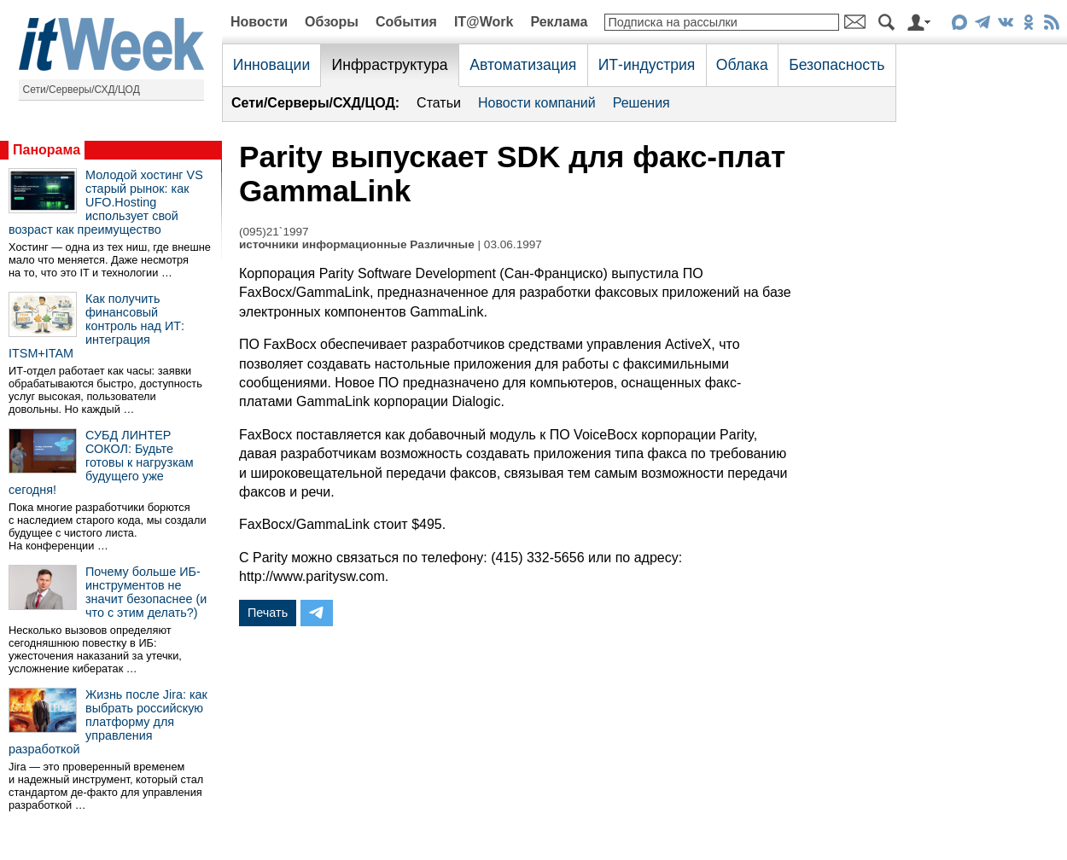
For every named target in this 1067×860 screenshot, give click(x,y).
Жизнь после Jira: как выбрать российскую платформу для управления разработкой (108, 722)
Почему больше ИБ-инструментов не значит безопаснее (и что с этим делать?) (146, 592)
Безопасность (836, 64)
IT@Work (484, 22)
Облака (742, 64)
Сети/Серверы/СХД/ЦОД (81, 90)
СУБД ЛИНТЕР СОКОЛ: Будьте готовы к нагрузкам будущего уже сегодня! (101, 462)
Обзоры (332, 22)
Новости (259, 22)
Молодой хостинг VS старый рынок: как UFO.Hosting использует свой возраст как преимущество (106, 202)
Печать (268, 612)
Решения (641, 103)
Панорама (46, 149)
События (406, 22)
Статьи (439, 103)
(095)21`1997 (274, 231)
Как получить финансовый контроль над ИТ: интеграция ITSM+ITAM (96, 326)
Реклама (558, 22)
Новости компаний (537, 103)
